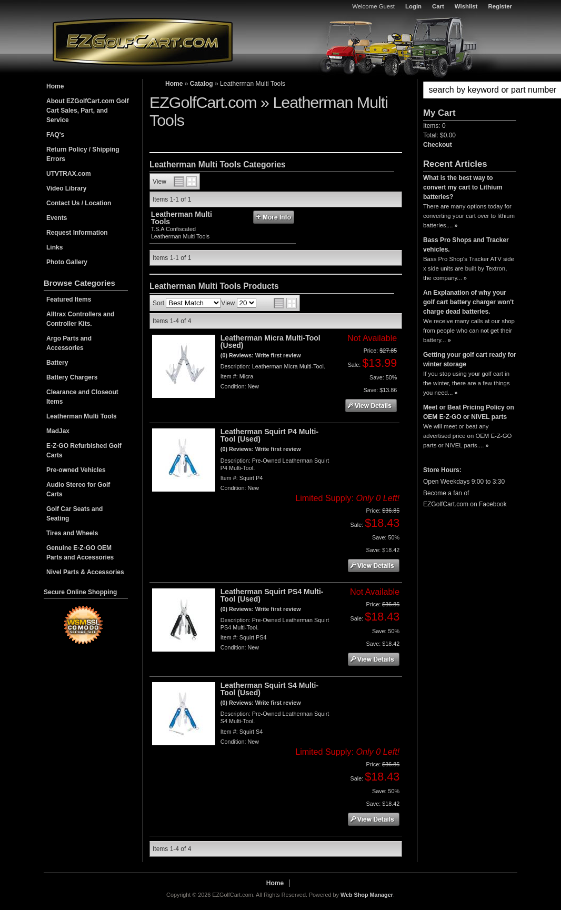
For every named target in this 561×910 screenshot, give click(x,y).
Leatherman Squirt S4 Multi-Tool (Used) (269, 689)
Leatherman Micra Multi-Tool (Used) (270, 341)
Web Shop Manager (366, 895)
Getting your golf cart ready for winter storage (469, 359)
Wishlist (466, 6)
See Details (371, 405)
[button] (469, 90)
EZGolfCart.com (143, 41)
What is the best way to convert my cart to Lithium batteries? (463, 187)
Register (500, 6)
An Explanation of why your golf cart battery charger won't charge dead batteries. (468, 302)
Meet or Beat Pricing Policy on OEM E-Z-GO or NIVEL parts (468, 412)
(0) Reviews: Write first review (261, 355)
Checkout (437, 144)
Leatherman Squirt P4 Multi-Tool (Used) (269, 435)
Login (413, 6)
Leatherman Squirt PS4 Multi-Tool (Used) (272, 595)
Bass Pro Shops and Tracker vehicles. (466, 244)
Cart (438, 6)
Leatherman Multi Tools (181, 218)
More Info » (273, 217)
